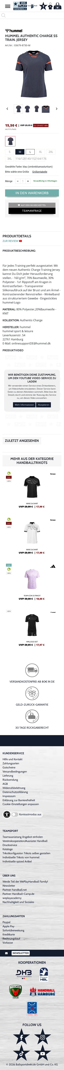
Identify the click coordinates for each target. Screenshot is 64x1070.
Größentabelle (39, 171)
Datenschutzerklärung (15, 792)
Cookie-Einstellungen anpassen (21, 804)
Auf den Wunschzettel (32, 205)
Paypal (6, 922)
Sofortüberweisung (13, 930)
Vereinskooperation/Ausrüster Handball (25, 841)
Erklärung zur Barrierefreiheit (19, 800)
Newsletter (9, 885)
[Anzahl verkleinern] (17, 181)
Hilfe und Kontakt (12, 759)
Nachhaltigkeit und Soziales (18, 902)
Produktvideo (13, 350)
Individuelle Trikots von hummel (21, 857)
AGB (5, 783)
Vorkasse (8, 942)
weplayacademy (12, 898)
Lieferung (8, 775)
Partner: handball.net (15, 889)
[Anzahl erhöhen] (28, 181)
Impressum (9, 796)
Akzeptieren (43, 404)
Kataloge (8, 849)
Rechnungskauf (11, 938)
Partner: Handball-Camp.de (18, 893)
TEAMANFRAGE (32, 210)
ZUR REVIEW (12, 241)
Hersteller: (11, 327)
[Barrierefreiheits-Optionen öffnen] (7, 814)
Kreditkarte (9, 934)
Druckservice (10, 845)
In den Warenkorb (32, 193)
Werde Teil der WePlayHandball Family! (25, 881)
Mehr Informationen (24, 404)
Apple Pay (8, 926)
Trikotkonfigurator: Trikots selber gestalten (26, 853)
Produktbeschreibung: (19, 250)
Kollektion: (11, 320)
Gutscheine (9, 767)
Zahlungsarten (11, 763)
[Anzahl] (22, 181)
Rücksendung (10, 779)
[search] (32, 15)
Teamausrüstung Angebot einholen (23, 836)
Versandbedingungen (15, 771)
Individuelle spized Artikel (17, 861)
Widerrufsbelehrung (14, 788)
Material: (9, 309)
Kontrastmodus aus (30, 814)
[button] (8, 6)
